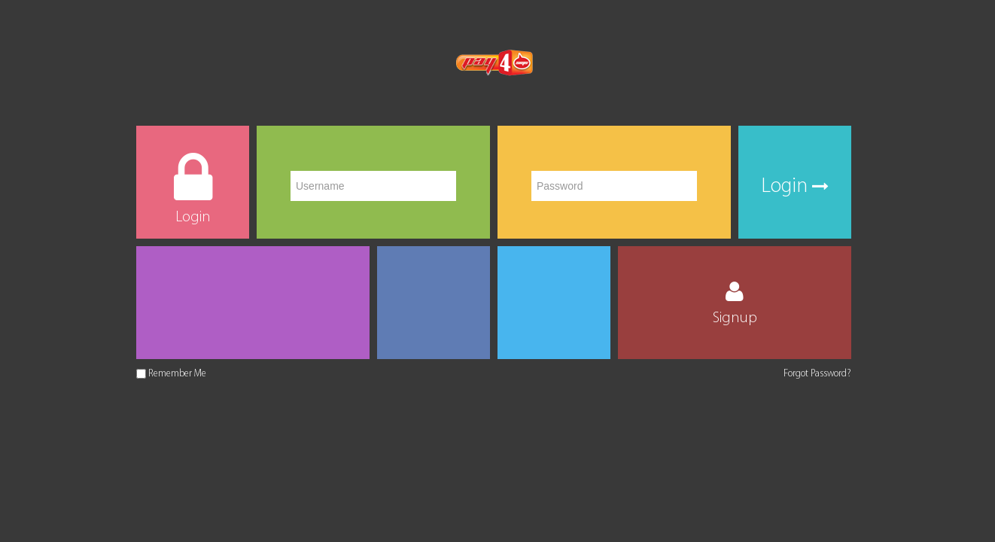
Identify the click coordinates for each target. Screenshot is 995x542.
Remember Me (177, 374)
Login (795, 186)
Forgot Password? (817, 374)
